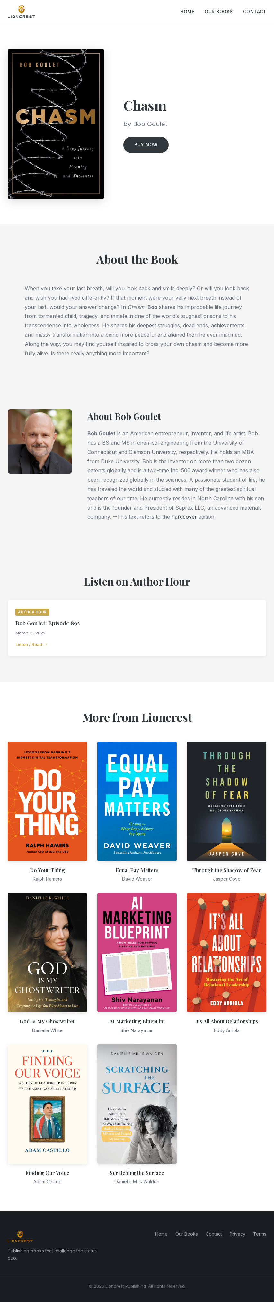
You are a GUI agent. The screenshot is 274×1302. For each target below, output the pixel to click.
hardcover (184, 516)
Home (187, 11)
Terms (259, 1234)
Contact (255, 11)
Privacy (237, 1234)
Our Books (219, 11)
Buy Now (146, 144)
